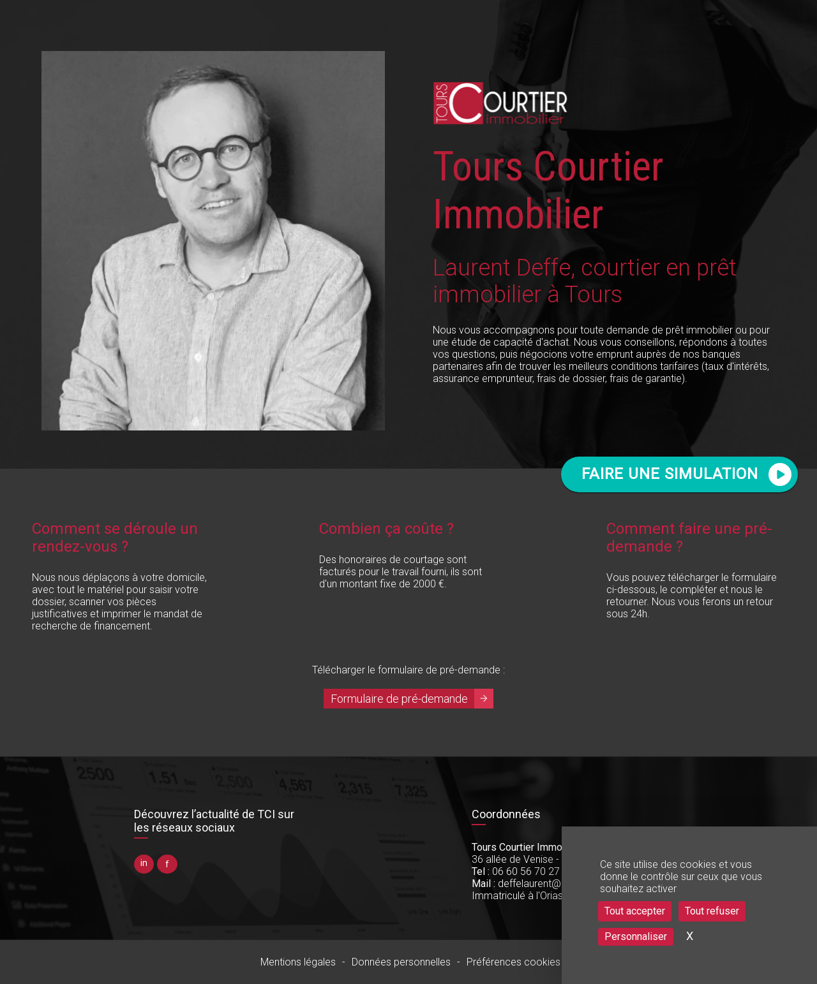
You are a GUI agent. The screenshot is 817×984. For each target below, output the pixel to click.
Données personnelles (401, 962)
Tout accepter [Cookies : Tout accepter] (634, 911)
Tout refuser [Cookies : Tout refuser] (712, 911)
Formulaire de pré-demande (399, 698)
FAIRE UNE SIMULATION (669, 474)
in (143, 863)
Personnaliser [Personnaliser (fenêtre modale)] (635, 936)
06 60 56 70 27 (516, 871)
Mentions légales (298, 962)
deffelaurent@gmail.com (540, 884)
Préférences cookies (513, 962)
